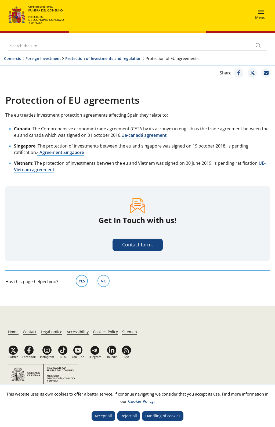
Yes (83, 281)
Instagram (47, 357)
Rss (126, 357)
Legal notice (51, 331)
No (105, 281)
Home (13, 331)
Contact (30, 331)
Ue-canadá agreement (144, 135)
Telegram (94, 357)
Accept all (103, 415)
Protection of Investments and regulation (103, 58)
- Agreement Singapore (60, 152)
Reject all (129, 415)
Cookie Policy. (141, 401)
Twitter (13, 357)
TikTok (62, 357)
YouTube (78, 357)
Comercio (12, 58)
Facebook (29, 357)
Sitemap (129, 331)
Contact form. (137, 244)
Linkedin (112, 357)
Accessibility (78, 331)
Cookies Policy (105, 331)
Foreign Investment (43, 58)
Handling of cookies (162, 415)
